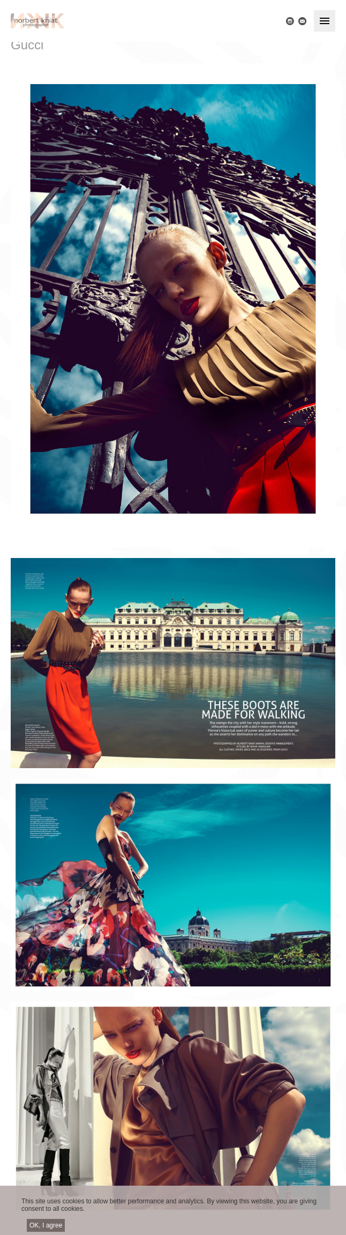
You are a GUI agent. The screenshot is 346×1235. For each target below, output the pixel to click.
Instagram (290, 21)
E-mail (302, 21)
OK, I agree (45, 1228)
